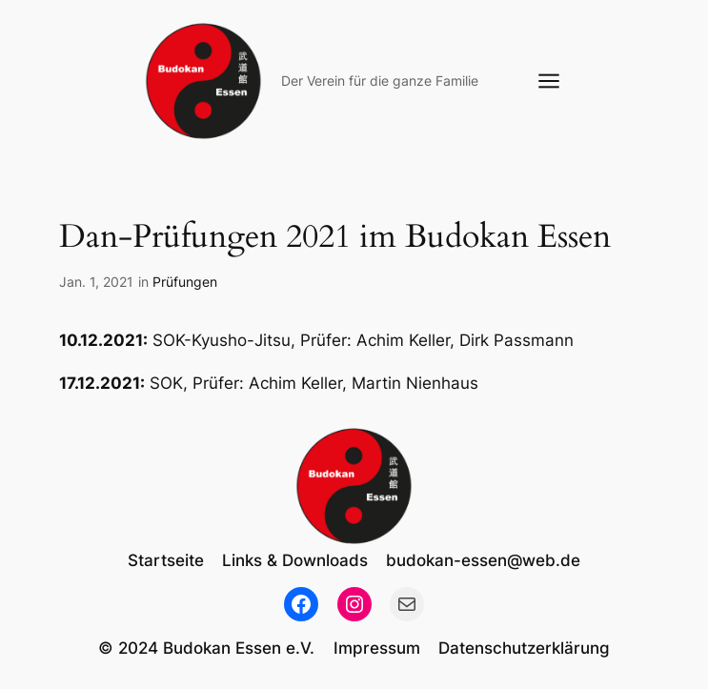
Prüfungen (184, 282)
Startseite (166, 560)
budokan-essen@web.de (483, 560)
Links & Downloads (295, 560)
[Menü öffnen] (549, 81)
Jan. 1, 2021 (96, 282)
